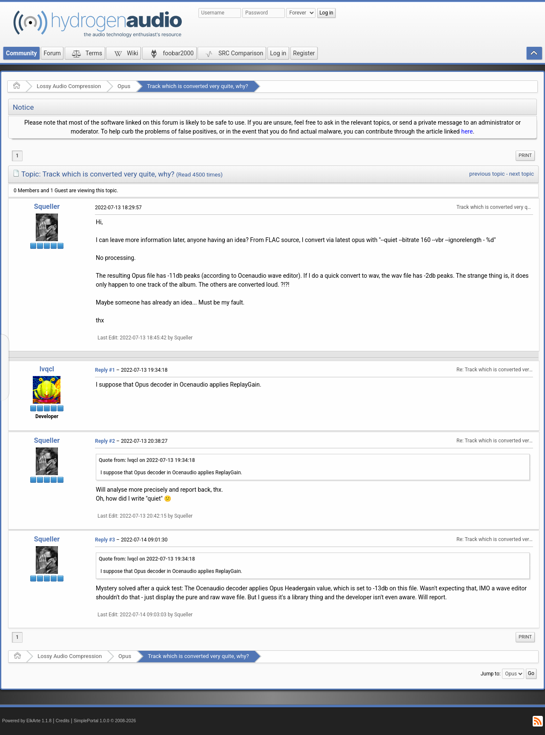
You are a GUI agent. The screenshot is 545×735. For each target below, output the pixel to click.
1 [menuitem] (17, 156)
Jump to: (491, 673)
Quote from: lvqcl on (147, 460)
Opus (124, 86)
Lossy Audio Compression (69, 86)
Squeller (47, 206)
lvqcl (47, 369)
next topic (521, 174)
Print (525, 155)
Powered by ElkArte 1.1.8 (27, 720)
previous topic (487, 174)
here (467, 131)
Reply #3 (105, 540)
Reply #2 (105, 441)
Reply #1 (105, 370)
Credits (63, 720)
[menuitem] (525, 156)
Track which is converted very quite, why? (197, 86)
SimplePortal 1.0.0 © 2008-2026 (105, 720)
